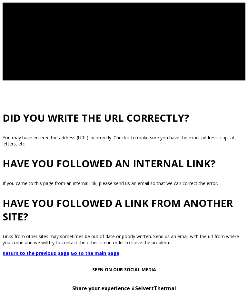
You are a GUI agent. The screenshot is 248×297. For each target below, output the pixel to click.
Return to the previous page (36, 253)
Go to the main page (95, 253)
